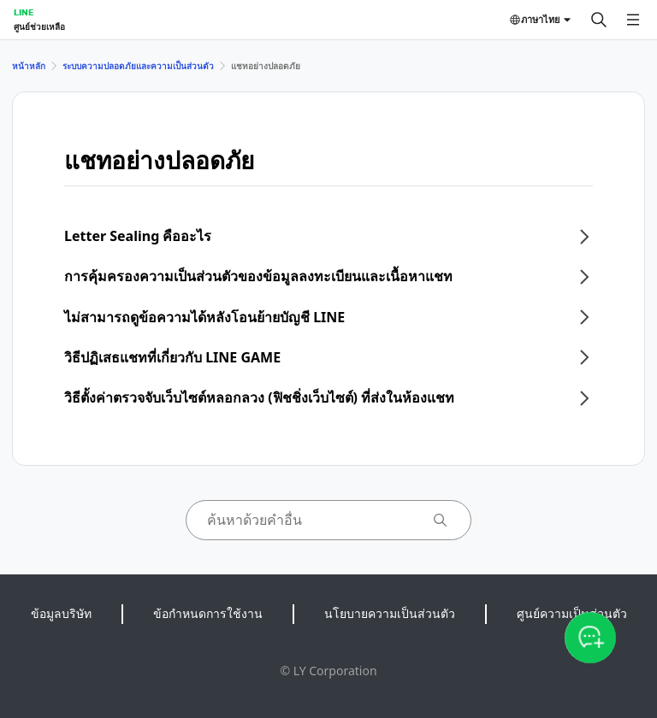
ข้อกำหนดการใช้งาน (208, 613)
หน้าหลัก (28, 66)
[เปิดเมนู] (633, 20)
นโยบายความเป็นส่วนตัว (389, 613)
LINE (23, 12)
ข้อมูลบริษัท (61, 613)
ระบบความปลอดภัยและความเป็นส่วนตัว (138, 66)
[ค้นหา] (599, 20)
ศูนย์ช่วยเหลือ (39, 26)
